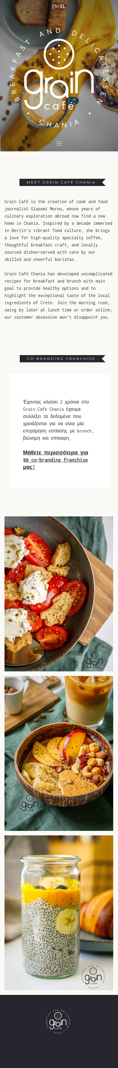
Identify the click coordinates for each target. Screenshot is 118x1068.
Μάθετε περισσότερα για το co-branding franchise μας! (55, 460)
